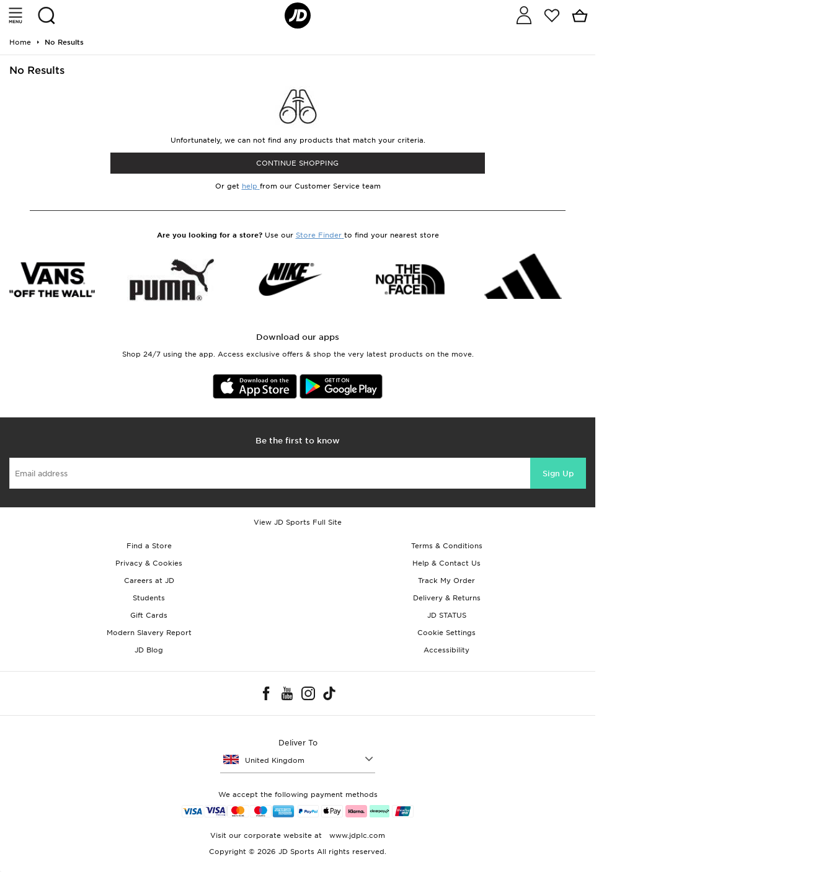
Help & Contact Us (446, 563)
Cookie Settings (446, 632)
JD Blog (149, 650)
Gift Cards (148, 615)
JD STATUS (446, 615)
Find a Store (149, 545)
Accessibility (446, 650)
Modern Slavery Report (149, 632)
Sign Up (558, 473)
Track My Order (446, 580)
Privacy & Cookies (148, 563)
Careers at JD (149, 580)
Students (149, 598)
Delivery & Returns (447, 598)
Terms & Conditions (446, 545)
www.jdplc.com (356, 835)
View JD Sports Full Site (298, 522)
